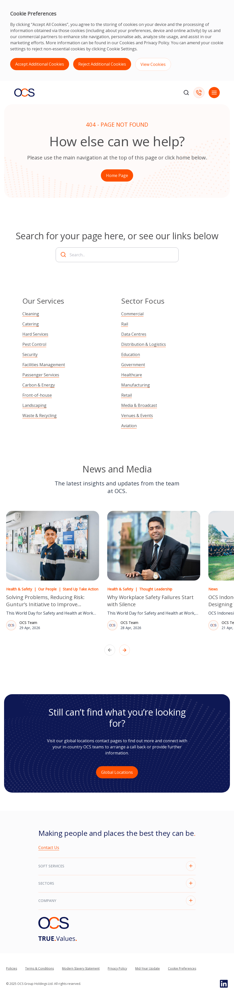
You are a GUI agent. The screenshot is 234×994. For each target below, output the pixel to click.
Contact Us (48, 847)
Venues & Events (137, 415)
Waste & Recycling (39, 415)
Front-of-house (37, 395)
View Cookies (153, 64)
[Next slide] (124, 650)
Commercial (132, 314)
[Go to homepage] (24, 92)
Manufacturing (135, 385)
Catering (30, 324)
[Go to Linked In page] (224, 984)
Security (30, 354)
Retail (126, 395)
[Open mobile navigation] (214, 92)
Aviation (129, 425)
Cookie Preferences (182, 968)
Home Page (117, 175)
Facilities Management (43, 364)
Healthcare (131, 375)
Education (130, 354)
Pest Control (34, 344)
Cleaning (30, 314)
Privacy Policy (156, 43)
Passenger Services (40, 375)
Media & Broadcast (139, 405)
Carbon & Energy (38, 385)
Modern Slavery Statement (81, 968)
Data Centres (133, 334)
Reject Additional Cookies (102, 64)
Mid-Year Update (147, 968)
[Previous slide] (109, 650)
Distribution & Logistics (143, 344)
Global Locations (117, 772)
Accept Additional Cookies (39, 64)
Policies (11, 968)
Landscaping (34, 405)
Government (133, 364)
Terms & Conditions (39, 968)
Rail (124, 324)
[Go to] (57, 938)
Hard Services (35, 334)
